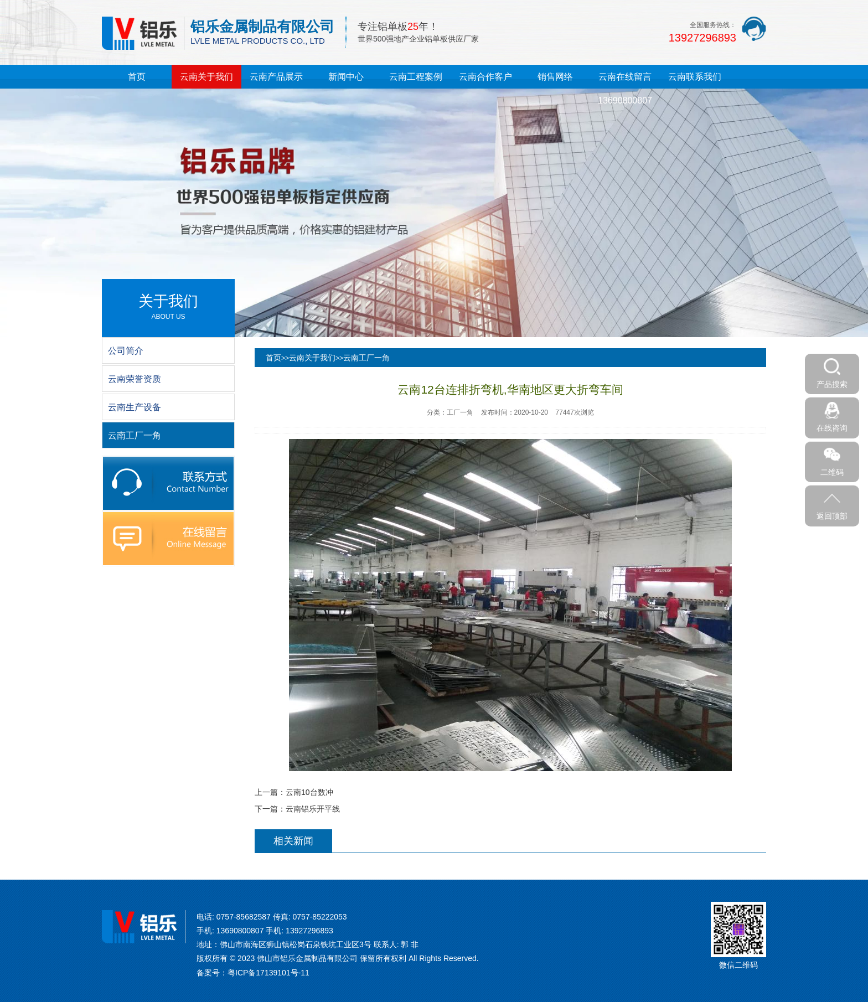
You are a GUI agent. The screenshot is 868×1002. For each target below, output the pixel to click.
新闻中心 (346, 76)
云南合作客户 (485, 76)
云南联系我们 (694, 76)
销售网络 (555, 76)
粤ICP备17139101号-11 (268, 972)
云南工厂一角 (366, 357)
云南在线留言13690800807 (625, 88)
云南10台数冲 (309, 792)
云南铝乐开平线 (313, 808)
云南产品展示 (276, 76)
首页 (137, 76)
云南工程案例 (415, 76)
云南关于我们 (206, 76)
